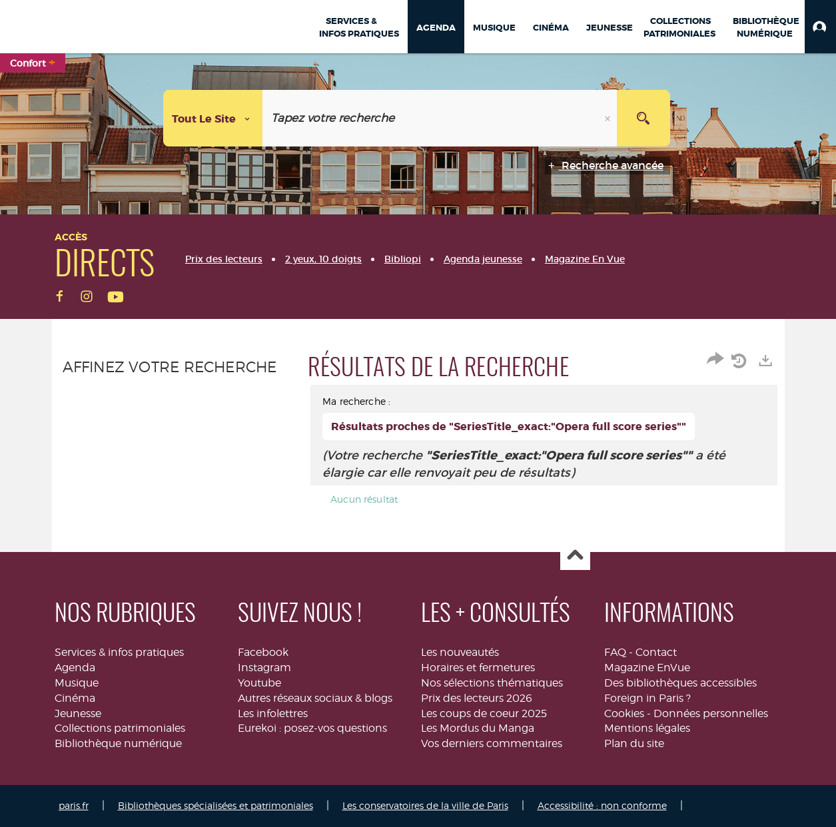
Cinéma (75, 698)
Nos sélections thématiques (492, 683)
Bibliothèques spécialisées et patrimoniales (215, 805)
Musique (77, 683)
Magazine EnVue (647, 667)
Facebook (263, 652)
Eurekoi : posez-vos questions (312, 728)
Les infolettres (273, 713)
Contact (656, 652)
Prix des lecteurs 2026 (476, 698)
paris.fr (74, 805)
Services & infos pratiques (119, 652)
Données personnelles (710, 713)
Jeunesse (78, 713)
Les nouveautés (460, 652)
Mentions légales (647, 728)
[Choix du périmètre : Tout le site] (213, 118)
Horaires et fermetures (478, 667)
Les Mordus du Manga (477, 728)
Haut (575, 555)
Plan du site (634, 743)
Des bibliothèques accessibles (680, 683)
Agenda (75, 667)
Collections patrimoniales (120, 728)
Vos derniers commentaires (491, 743)
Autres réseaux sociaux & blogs (315, 698)
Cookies (624, 713)
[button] (820, 26)
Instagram (264, 667)
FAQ (615, 652)
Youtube (259, 683)
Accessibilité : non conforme (602, 805)
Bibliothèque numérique (118, 743)
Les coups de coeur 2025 (484, 713)
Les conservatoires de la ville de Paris (425, 805)
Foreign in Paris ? (647, 698)
